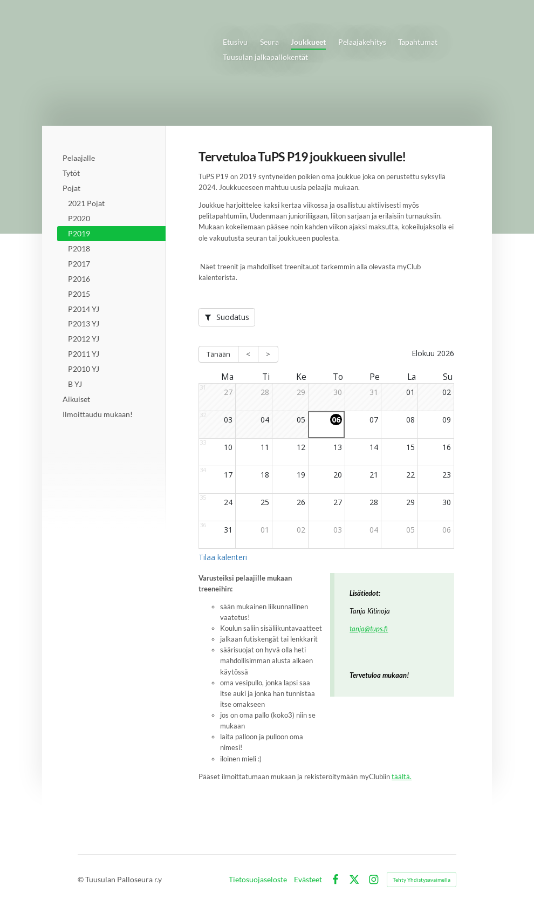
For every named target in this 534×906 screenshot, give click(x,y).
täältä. (402, 777)
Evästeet (308, 879)
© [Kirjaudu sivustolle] (81, 879)
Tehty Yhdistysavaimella (421, 879)
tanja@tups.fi (369, 629)
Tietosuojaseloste (258, 879)
